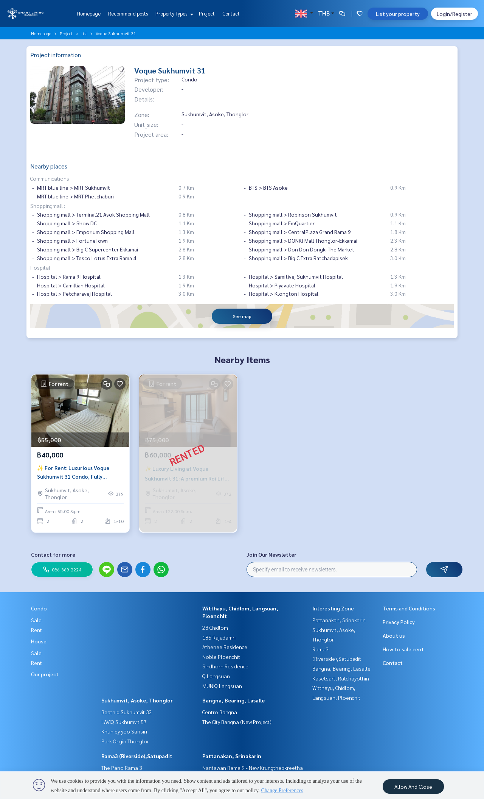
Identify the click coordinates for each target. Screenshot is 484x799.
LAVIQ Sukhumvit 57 (124, 721)
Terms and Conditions (409, 608)
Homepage (89, 13)
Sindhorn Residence (225, 666)
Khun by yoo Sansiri (124, 731)
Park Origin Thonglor (125, 741)
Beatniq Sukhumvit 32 (126, 711)
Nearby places (48, 166)
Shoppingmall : (47, 205)
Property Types (173, 13)
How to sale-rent (403, 649)
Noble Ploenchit (221, 656)
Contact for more (53, 554)
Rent (36, 629)
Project (207, 13)
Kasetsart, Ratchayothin (340, 678)
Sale (36, 619)
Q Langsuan (216, 676)
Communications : (50, 178)
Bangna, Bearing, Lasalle (233, 700)
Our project (45, 674)
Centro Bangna (219, 711)
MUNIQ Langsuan (222, 685)
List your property (398, 13)
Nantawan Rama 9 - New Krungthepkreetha (252, 767)
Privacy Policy (399, 621)
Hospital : (41, 267)
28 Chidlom (215, 627)
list (84, 33)
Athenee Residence (224, 646)
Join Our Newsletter (271, 554)
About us (394, 635)
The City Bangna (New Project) (236, 721)
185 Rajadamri (219, 637)
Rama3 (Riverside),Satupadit (136, 755)
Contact (231, 13)
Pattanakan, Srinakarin (231, 755)
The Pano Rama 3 (121, 767)
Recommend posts (128, 13)
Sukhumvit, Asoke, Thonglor (137, 700)
